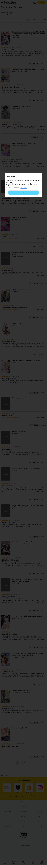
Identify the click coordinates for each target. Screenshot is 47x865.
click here (24, 188)
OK (23, 193)
